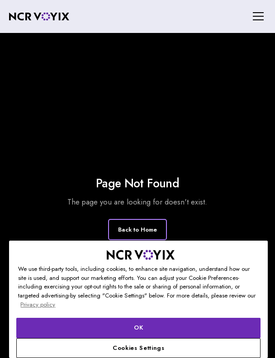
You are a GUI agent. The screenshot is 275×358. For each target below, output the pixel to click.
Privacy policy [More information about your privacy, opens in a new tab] (37, 304)
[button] (256, 16)
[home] (39, 16)
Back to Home (137, 229)
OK (138, 327)
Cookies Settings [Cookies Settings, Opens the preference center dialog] (139, 348)
